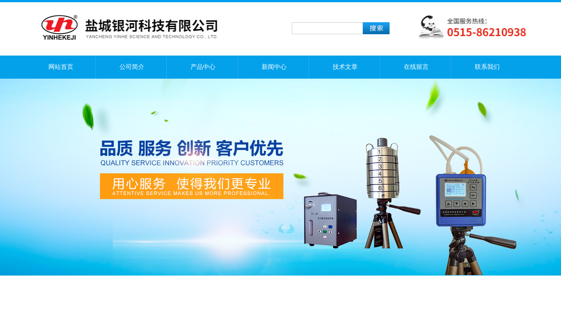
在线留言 (416, 67)
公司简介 (131, 67)
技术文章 (345, 67)
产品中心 (203, 67)
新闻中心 (274, 67)
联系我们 (487, 67)
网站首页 (60, 67)
